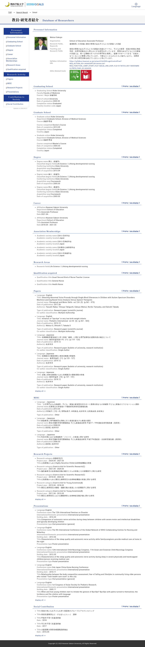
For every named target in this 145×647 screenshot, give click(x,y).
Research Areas (13, 65)
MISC (9, 83)
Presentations (13, 92)
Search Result (22, 12)
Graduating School (15, 42)
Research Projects (14, 88)
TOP (10, 12)
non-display (134, 86)
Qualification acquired (16, 69)
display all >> (40, 391)
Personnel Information (16, 37)
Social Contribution (15, 104)
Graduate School (14, 46)
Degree (10, 50)
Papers (10, 79)
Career (10, 54)
